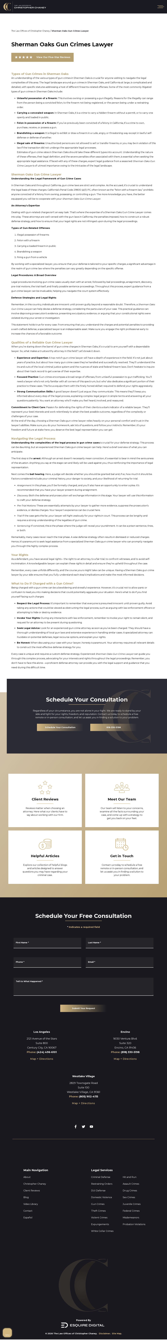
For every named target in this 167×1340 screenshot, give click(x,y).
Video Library (30, 1204)
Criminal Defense (100, 1177)
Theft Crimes (98, 1210)
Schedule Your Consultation (60, 727)
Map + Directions (41, 1058)
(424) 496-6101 (47, 1052)
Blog (26, 1197)
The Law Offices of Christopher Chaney (30, 31)
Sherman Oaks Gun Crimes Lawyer (70, 31)
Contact (27, 1210)
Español (27, 1217)
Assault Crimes (131, 1184)
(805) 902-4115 (88, 1096)
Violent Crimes (99, 1217)
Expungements (100, 1224)
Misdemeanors (131, 1217)
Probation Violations (134, 1224)
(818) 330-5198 (130, 1052)
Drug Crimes (130, 1190)
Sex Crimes (129, 1197)
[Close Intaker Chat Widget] (157, 1252)
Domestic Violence (101, 1197)
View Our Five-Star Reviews (42, 57)
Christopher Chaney (34, 1184)
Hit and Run (129, 1177)
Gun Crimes (97, 1204)
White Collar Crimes (102, 1231)
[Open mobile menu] (160, 6)
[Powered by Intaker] (160, 1334)
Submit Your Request (83, 1008)
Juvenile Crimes (131, 1204)
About (27, 1177)
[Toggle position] (152, 1252)
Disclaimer (104, 1333)
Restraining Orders (101, 1184)
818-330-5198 (113, 727)
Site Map (116, 1333)
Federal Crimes (131, 1210)
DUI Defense (98, 1190)
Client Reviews (31, 1190)
